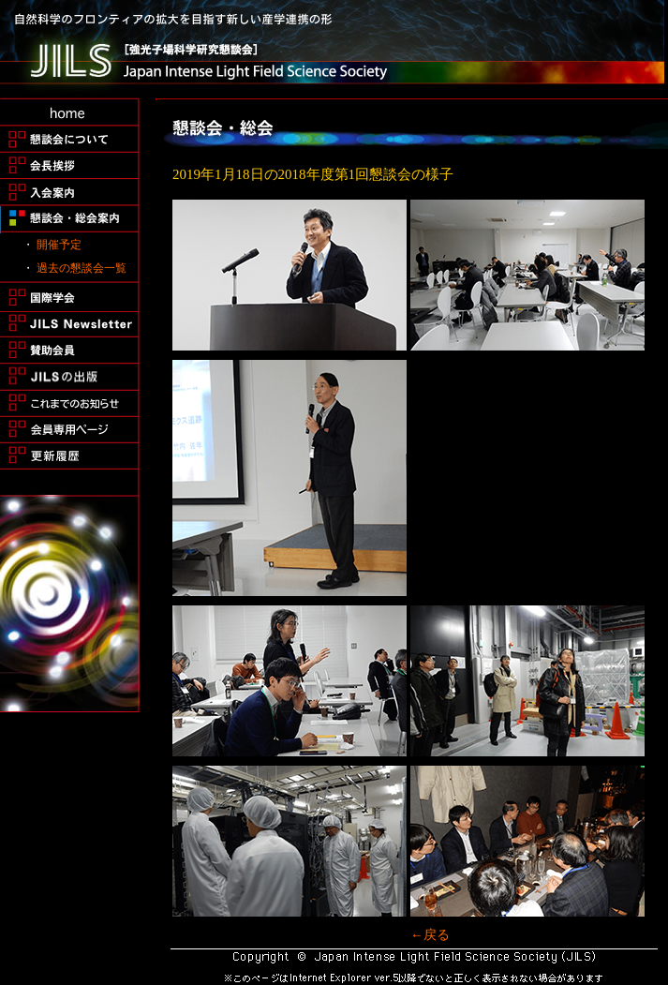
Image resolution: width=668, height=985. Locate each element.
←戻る (430, 935)
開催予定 (59, 244)
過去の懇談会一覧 (81, 268)
